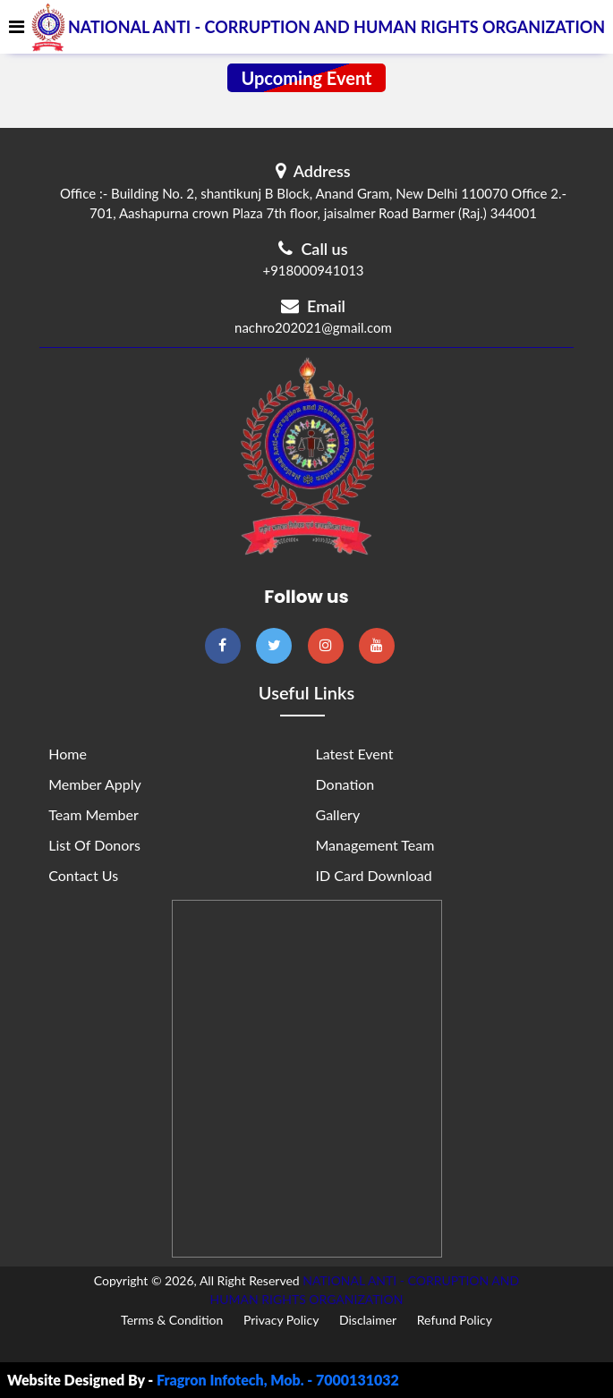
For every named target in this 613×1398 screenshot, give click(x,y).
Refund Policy (454, 1319)
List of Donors (94, 844)
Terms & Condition (172, 1319)
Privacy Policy (281, 1319)
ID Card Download (374, 875)
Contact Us (83, 875)
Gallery (338, 814)
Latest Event (355, 753)
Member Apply (94, 783)
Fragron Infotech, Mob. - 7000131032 (278, 1379)
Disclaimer (367, 1319)
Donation (345, 783)
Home (67, 753)
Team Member (93, 814)
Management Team (375, 844)
